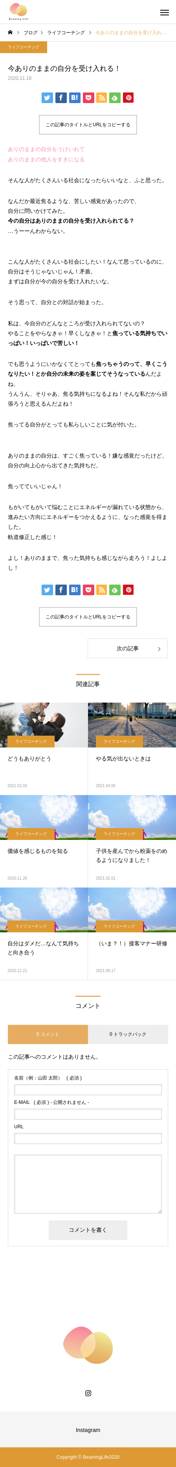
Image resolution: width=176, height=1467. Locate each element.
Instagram (88, 1430)
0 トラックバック (128, 1034)
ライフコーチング (23, 47)
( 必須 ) (48, 1078)
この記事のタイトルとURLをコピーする (88, 124)
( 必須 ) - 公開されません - (51, 1102)
